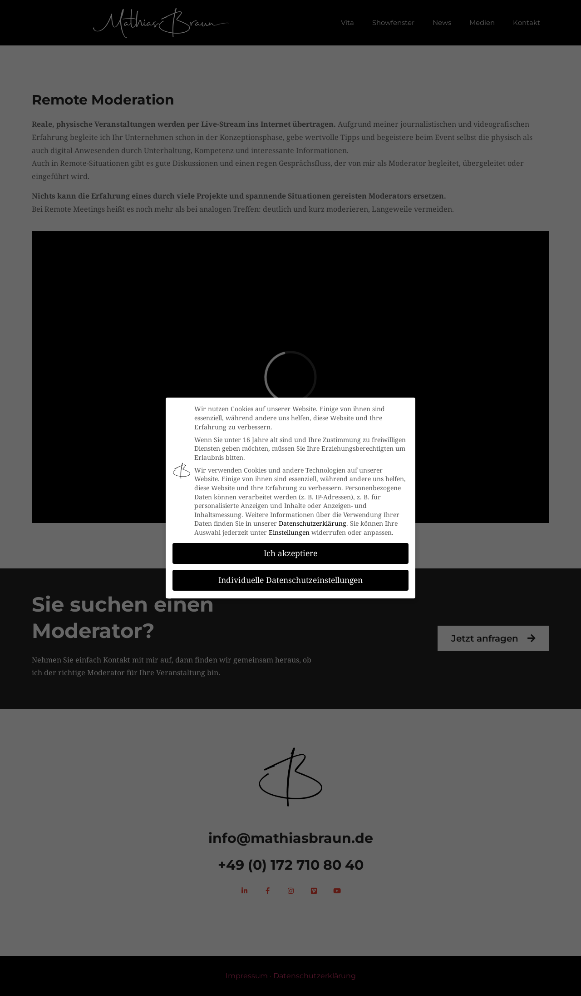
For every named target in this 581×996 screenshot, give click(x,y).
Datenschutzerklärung (312, 523)
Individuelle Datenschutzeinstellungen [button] (290, 579)
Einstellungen (289, 532)
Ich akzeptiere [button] (290, 553)
